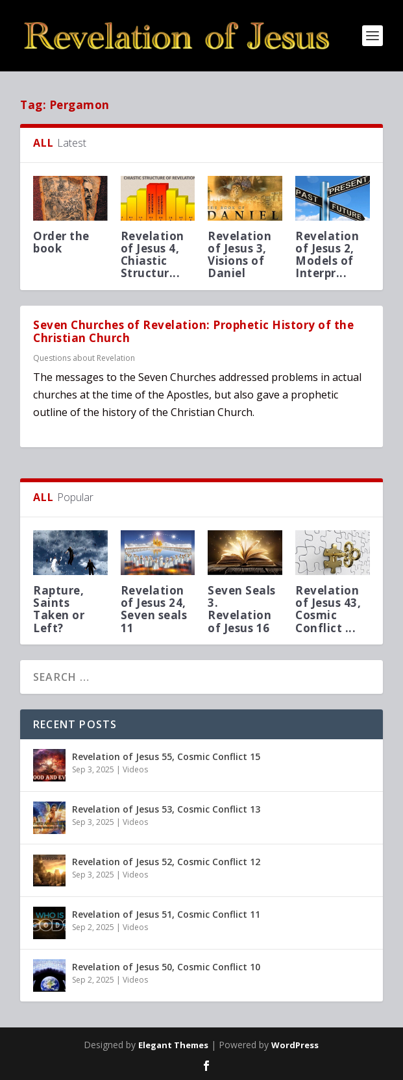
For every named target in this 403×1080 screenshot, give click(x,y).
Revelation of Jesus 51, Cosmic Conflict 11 (166, 914)
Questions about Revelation (84, 357)
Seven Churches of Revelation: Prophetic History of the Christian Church (193, 331)
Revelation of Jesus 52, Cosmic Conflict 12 (166, 861)
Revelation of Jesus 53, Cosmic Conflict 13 (166, 809)
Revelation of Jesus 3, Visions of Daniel (239, 254)
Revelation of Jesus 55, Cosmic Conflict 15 (166, 756)
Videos (135, 769)
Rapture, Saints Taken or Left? (58, 609)
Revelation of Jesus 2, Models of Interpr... (327, 254)
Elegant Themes (173, 1045)
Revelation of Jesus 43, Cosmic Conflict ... (328, 609)
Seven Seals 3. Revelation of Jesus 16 (242, 609)
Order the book (61, 242)
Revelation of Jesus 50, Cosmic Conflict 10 (166, 967)
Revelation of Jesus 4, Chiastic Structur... (152, 254)
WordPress (295, 1045)
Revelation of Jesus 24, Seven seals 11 (154, 609)
